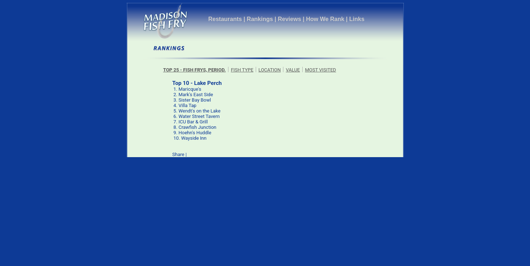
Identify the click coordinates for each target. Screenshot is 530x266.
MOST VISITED (320, 70)
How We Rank (325, 19)
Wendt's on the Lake (199, 111)
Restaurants (225, 19)
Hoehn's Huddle (195, 132)
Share (178, 154)
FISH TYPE (242, 70)
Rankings (260, 19)
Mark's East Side (196, 94)
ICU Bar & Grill (193, 121)
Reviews (289, 19)
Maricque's (190, 89)
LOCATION (270, 70)
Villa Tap (187, 105)
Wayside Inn (194, 138)
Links (356, 19)
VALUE (293, 70)
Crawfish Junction (197, 127)
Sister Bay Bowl (195, 100)
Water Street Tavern (199, 116)
